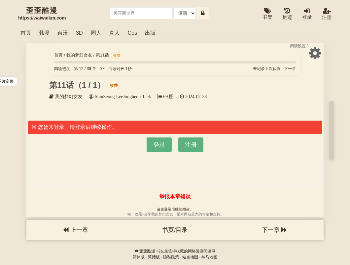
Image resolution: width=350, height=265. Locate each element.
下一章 (290, 68)
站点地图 (190, 257)
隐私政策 (171, 257)
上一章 (75, 230)
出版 (150, 33)
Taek (146, 96)
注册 (327, 14)
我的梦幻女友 (79, 55)
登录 (307, 14)
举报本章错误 (175, 196)
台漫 (62, 33)
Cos (132, 33)
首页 (25, 33)
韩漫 (44, 33)
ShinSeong (105, 96)
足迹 (287, 14)
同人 (96, 33)
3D (79, 33)
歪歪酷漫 (147, 251)
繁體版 (154, 257)
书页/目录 (175, 230)
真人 (114, 33)
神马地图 (209, 257)
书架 (267, 14)
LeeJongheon (128, 96)
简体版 (139, 257)
